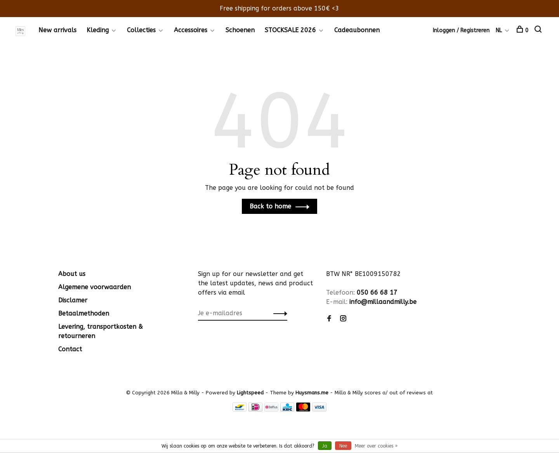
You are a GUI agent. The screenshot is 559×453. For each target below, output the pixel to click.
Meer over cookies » (376, 446)
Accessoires (190, 30)
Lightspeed (250, 393)
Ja (324, 446)
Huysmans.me (312, 393)
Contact (70, 349)
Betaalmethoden (83, 313)
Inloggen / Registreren (461, 30)
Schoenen (240, 30)
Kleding (98, 30)
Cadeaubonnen (357, 30)
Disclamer (72, 300)
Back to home (270, 206)
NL (499, 30)
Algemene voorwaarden (94, 287)
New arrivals (57, 30)
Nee (343, 446)
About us (71, 274)
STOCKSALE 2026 (290, 30)
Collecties (141, 30)
